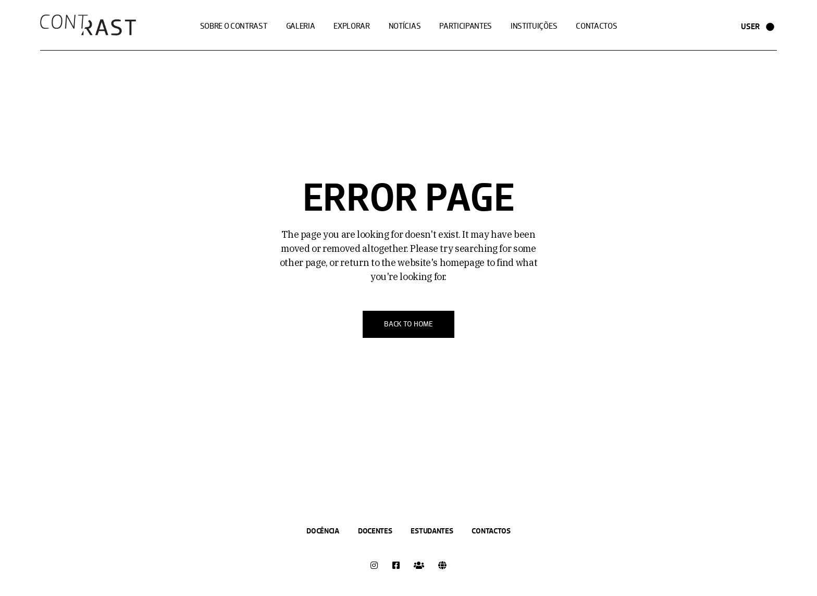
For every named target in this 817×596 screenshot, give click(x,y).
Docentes (375, 531)
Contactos (491, 531)
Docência (322, 531)
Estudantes (432, 531)
